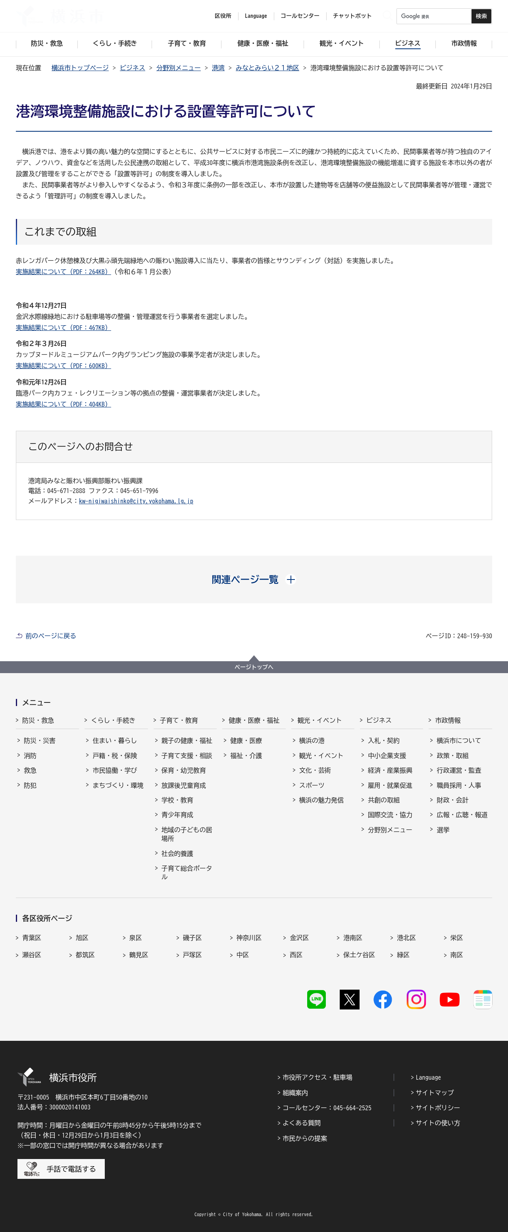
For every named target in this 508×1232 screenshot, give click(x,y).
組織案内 (295, 1093)
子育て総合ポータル (187, 872)
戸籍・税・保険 (114, 755)
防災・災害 (40, 740)
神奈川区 (249, 938)
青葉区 (31, 938)
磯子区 (192, 938)
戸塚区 (192, 955)
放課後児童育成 (184, 785)
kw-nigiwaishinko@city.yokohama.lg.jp (136, 501)
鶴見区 (138, 955)
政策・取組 (452, 755)
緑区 (403, 955)
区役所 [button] (223, 16)
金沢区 (299, 938)
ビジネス (132, 68)
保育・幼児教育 (184, 770)
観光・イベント (320, 720)
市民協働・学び (114, 770)
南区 (456, 955)
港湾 (218, 68)
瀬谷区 (31, 955)
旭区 (82, 938)
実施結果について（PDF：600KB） (63, 366)
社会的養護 (177, 853)
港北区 (406, 938)
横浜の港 (312, 740)
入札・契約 (384, 740)
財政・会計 (452, 800)
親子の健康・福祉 (187, 740)
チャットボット (352, 16)
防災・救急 (38, 720)
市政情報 (447, 720)
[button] (254, 579)
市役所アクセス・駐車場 (317, 1077)
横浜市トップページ (80, 68)
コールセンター (300, 16)
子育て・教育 (179, 720)
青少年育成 (177, 815)
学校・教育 (177, 800)
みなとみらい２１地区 (267, 68)
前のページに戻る (50, 636)
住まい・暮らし (114, 740)
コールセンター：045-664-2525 (327, 1108)
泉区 (135, 938)
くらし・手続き (113, 720)
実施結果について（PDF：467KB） (63, 327)
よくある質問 (302, 1123)
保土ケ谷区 (359, 955)
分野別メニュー (178, 68)
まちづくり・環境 (117, 785)
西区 (296, 955)
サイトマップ (435, 1093)
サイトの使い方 (438, 1123)
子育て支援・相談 (187, 755)
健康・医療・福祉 (254, 720)
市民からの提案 (305, 1138)
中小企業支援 (387, 755)
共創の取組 (384, 800)
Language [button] (256, 16)
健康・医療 (246, 740)
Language (428, 1077)
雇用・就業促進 (390, 785)
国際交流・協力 (390, 815)
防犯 (30, 785)
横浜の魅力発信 (321, 800)
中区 (243, 955)
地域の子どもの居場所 (187, 834)
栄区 (456, 938)
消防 (30, 755)
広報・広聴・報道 (462, 815)
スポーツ (312, 785)
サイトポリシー (438, 1108)
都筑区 (85, 955)
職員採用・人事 (459, 785)
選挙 (443, 830)
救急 (30, 770)
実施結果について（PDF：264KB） (63, 272)
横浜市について (459, 740)
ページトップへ (254, 667)
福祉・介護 (246, 755)
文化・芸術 (315, 770)
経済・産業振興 (390, 770)
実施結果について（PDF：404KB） (63, 404)
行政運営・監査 (459, 770)
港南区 (352, 938)
